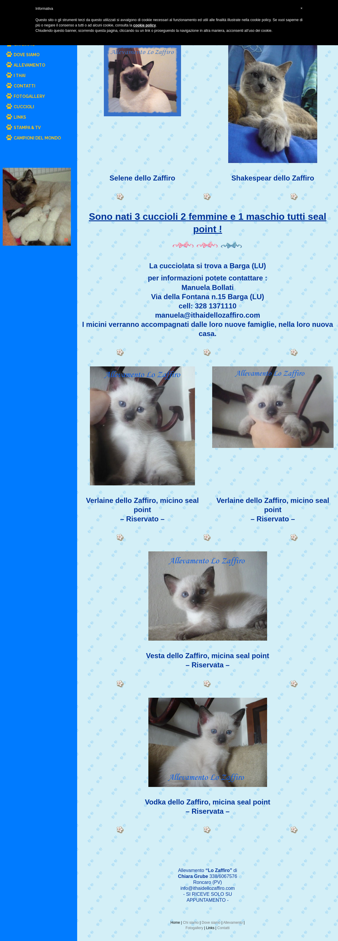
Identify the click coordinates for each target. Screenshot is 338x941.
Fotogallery (194, 928)
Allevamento (233, 922)
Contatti (223, 928)
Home (175, 922)
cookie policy (144, 25)
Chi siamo (191, 922)
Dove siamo (210, 922)
